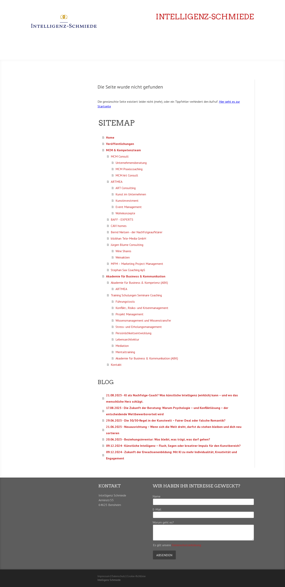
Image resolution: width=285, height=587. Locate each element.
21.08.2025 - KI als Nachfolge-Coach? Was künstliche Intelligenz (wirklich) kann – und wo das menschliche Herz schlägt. (172, 398)
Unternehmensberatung (131, 163)
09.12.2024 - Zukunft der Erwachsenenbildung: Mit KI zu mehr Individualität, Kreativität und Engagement (171, 455)
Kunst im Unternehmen (130, 194)
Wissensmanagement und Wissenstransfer (143, 320)
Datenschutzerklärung (186, 545)
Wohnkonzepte (125, 213)
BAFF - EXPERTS (122, 219)
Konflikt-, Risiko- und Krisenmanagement (141, 308)
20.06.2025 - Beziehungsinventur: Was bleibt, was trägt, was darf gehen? (158, 439)
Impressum (104, 576)
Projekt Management (129, 314)
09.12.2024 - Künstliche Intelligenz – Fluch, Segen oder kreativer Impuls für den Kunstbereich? (173, 446)
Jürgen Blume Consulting (127, 245)
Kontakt (116, 365)
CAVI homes (119, 226)
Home (163, 40)
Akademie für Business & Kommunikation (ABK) (146, 358)
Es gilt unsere (177, 545)
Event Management (128, 207)
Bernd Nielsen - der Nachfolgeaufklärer (136, 232)
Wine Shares (123, 251)
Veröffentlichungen (190, 40)
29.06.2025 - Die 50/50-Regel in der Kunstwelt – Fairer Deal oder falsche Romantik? (165, 420)
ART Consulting (125, 188)
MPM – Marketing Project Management (137, 264)
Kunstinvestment (127, 201)
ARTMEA (116, 182)
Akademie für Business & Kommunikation (217, 50)
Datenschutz (118, 576)
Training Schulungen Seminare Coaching (136, 295)
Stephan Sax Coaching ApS (128, 270)
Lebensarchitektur (127, 339)
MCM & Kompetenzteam (232, 40)
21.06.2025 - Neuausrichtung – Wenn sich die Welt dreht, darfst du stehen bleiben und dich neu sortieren (173, 430)
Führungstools (125, 301)
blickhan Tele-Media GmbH (128, 238)
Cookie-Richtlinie (136, 576)
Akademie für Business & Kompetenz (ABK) (139, 283)
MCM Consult (120, 156)
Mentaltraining (125, 352)
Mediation (122, 346)
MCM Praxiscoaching (128, 169)
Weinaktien (122, 257)
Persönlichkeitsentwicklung (133, 333)
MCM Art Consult (126, 175)
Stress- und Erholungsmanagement (138, 327)
